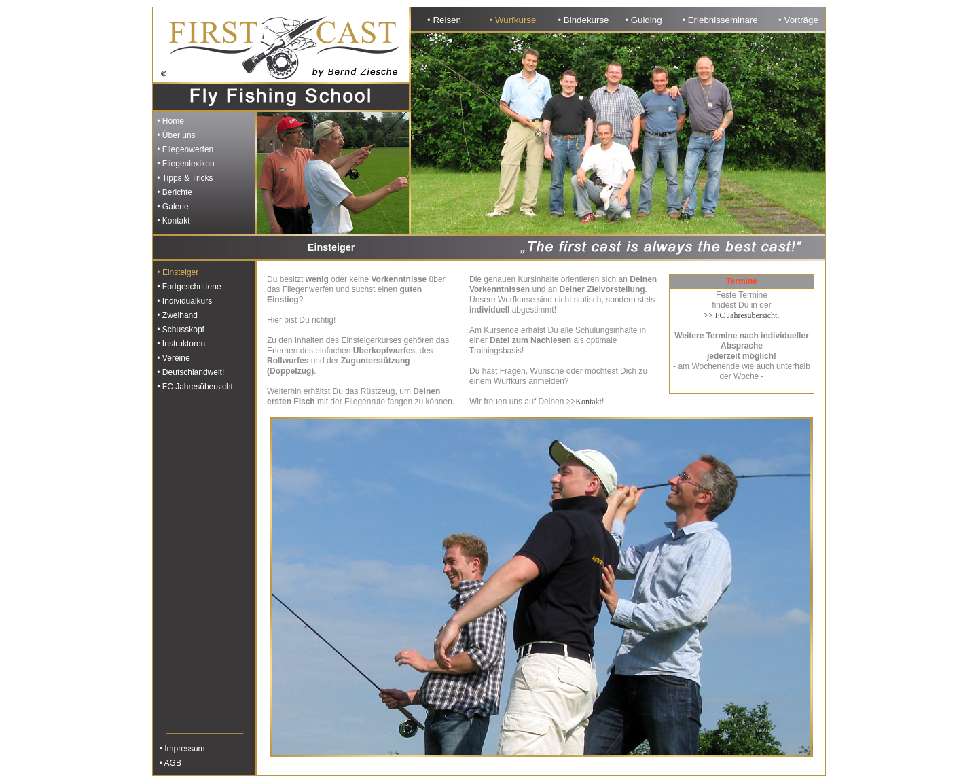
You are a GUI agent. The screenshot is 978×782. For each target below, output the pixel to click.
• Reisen (444, 20)
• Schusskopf (179, 329)
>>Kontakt (584, 401)
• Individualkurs (183, 301)
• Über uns (175, 135)
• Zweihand (176, 315)
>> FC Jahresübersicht (740, 315)
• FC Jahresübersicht (194, 386)
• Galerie (172, 206)
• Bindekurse (583, 20)
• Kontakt (172, 221)
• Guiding (643, 20)
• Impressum (180, 748)
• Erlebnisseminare (719, 20)
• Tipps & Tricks (184, 178)
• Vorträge (798, 20)
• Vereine (172, 358)
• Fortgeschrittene (188, 286)
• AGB (168, 763)
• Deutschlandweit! (189, 372)
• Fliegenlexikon (185, 163)
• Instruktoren (180, 344)
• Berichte (173, 192)
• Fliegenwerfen (184, 149)
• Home (169, 121)
